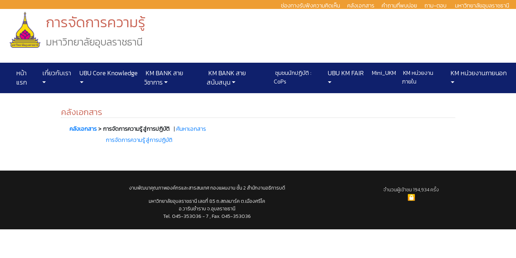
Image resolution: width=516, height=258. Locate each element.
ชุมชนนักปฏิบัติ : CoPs (292, 77)
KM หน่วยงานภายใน (417, 77)
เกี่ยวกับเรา (56, 73)
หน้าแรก (21, 77)
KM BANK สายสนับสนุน (226, 77)
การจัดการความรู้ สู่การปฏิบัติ (139, 139)
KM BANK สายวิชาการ (163, 77)
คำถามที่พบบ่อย (399, 5)
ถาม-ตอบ (435, 5)
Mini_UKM (383, 72)
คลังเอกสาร (360, 5)
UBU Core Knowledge (108, 73)
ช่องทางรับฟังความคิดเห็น (310, 5)
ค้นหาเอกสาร (191, 128)
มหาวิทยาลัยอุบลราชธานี (482, 5)
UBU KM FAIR (345, 73)
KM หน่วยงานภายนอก (478, 73)
